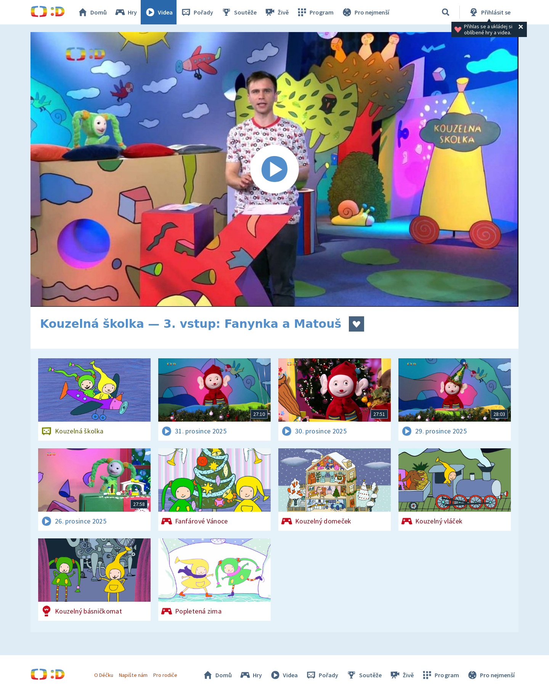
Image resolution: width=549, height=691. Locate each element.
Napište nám (133, 675)
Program (315, 12)
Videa (158, 12)
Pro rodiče (165, 675)
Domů (92, 12)
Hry (125, 12)
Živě (276, 12)
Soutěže (239, 12)
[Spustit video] (274, 169)
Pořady (196, 12)
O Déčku (103, 675)
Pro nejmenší (365, 12)
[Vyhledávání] (445, 12)
